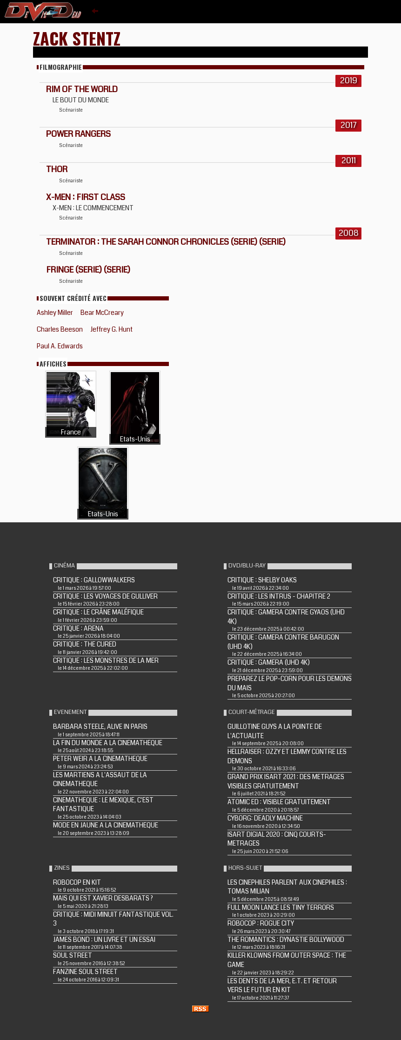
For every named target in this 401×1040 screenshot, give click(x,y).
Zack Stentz (76, 38)
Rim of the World (82, 89)
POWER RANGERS (78, 134)
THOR (56, 169)
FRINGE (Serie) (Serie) (88, 270)
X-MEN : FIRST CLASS (85, 197)
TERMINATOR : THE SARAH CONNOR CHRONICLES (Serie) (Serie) (166, 242)
